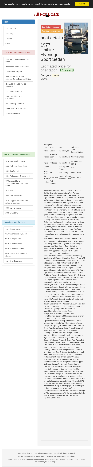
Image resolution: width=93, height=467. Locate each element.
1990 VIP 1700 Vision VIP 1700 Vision (17, 60)
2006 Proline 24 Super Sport (16, 166)
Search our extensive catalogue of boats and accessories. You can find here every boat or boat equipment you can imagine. (46, 460)
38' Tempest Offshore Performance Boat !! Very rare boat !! (16, 183)
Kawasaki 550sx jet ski (14, 72)
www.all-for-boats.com (13, 261)
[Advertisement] (18, 136)
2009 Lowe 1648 (11, 213)
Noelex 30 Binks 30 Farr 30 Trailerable (15, 85)
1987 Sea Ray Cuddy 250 (15, 104)
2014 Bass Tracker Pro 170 (15, 161)
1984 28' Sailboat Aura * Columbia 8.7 (14, 97)
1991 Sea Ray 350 (12, 171)
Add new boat (10, 29)
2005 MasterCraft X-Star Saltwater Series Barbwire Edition (18, 78)
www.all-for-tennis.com (14, 244)
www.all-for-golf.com (13, 239)
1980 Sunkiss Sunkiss (13, 196)
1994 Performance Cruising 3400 (17, 176)
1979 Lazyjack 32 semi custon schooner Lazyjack (16, 202)
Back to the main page (50, 27)
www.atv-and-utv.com (13, 229)
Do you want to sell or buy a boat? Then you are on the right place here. (46, 456)
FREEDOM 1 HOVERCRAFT (16, 109)
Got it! (82, 4)
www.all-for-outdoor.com (14, 249)
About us (8, 38)
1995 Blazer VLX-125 (13, 91)
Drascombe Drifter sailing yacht (17, 67)
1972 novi (9, 191)
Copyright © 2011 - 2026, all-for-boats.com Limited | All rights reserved (46, 453)
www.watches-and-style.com (16, 234)
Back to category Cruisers (52, 31)
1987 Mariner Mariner (13, 208)
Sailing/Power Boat (12, 113)
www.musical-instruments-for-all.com (16, 255)
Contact (8, 43)
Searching (9, 33)
